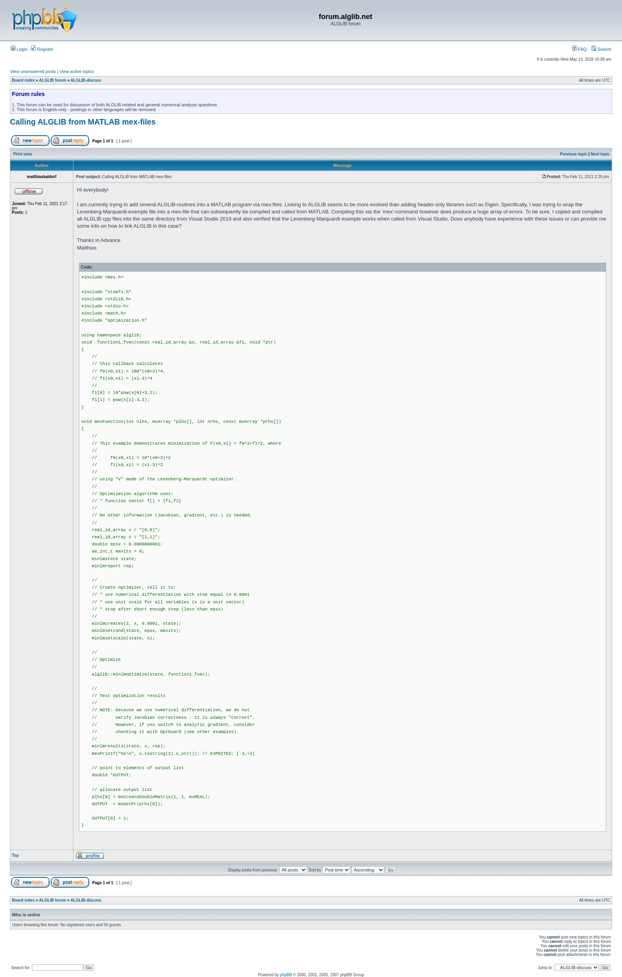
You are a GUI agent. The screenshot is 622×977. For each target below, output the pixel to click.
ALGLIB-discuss (86, 80)
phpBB (286, 975)
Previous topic (573, 154)
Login (19, 49)
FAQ (579, 49)
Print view (22, 154)
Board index (23, 80)
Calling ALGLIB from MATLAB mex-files (83, 121)
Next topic (600, 154)
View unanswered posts (33, 71)
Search (601, 49)
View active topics (77, 71)
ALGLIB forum (52, 80)
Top (15, 855)
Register (42, 49)
